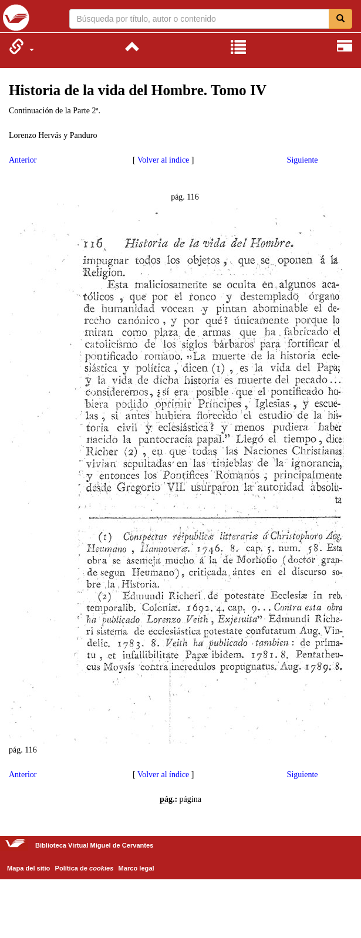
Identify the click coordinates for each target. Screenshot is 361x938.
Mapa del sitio (28, 868)
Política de (84, 868)
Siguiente (302, 160)
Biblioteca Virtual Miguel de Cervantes (16, 17)
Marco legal (136, 868)
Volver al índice (163, 160)
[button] (21, 46)
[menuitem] (21, 46)
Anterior (22, 160)
